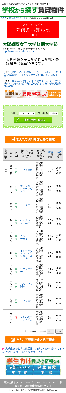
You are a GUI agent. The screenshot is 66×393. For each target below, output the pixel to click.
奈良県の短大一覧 (17, 18)
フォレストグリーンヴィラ (26, 188)
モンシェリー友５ (26, 237)
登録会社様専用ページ (36, 385)
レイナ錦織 (26, 170)
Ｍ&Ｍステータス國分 (26, 318)
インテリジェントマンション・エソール (26, 254)
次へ (59, 331)
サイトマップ (50, 382)
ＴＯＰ (3, 18)
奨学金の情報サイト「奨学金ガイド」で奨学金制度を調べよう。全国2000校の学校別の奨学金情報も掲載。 (32, 84)
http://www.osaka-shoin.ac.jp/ (18, 51)
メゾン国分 (26, 301)
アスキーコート (26, 205)
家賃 (50, 151)
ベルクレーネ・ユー (26, 221)
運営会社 (8, 382)
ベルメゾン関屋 (26, 285)
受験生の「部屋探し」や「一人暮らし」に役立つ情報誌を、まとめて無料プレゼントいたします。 (32, 74)
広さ (59, 151)
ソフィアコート (26, 270)
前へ (50, 331)
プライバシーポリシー (28, 382)
